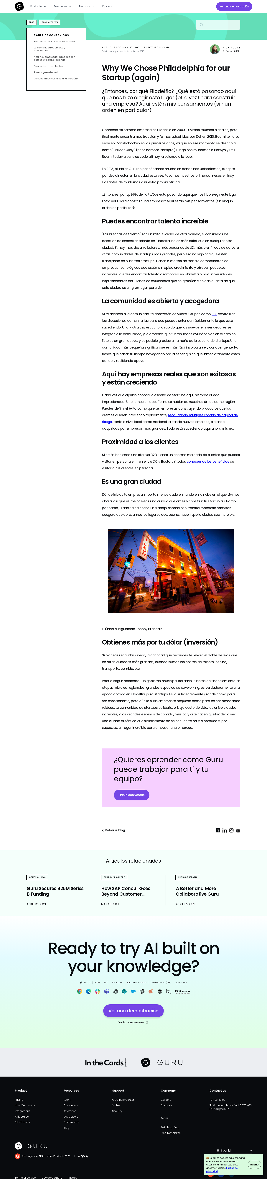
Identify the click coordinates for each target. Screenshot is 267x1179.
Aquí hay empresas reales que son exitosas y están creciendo (54, 58)
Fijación (107, 6)
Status (116, 1105)
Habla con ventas (132, 795)
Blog (66, 1128)
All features (22, 1117)
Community (71, 1122)
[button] (38, 6)
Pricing (19, 1100)
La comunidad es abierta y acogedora (49, 49)
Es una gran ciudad (45, 72)
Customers (70, 1105)
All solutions (22, 1122)
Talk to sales (217, 1100)
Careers (166, 1100)
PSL (214, 314)
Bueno (254, 1164)
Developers (70, 1117)
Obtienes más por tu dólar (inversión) (56, 78)
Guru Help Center (123, 1100)
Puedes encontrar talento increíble (54, 41)
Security (117, 1111)
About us (166, 1105)
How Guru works (25, 1105)
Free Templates (171, 1133)
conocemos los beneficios (208, 461)
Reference (69, 1111)
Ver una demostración (234, 6)
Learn (66, 1100)
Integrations (22, 1111)
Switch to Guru (170, 1127)
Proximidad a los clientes (48, 66)
